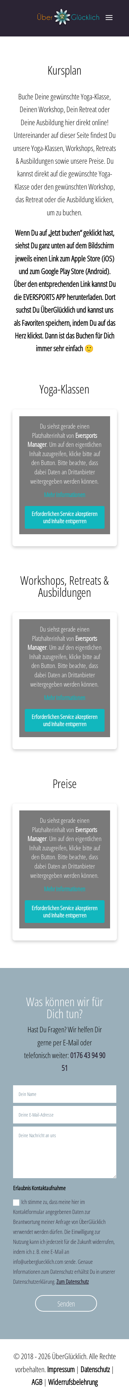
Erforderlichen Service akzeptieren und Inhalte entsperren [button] (64, 517)
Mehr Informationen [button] (64, 495)
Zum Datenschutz (72, 1281)
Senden (66, 1304)
